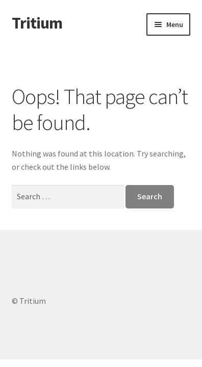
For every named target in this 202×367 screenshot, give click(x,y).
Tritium (37, 23)
